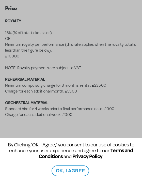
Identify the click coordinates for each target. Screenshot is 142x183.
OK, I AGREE (70, 170)
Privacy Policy (87, 156)
